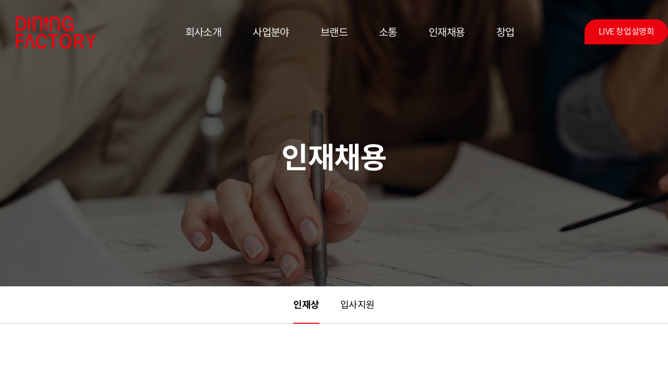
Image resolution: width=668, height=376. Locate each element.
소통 (388, 32)
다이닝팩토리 (56, 32)
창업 (505, 32)
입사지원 (357, 305)
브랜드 (334, 32)
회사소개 (203, 32)
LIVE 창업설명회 (626, 31)
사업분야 (271, 32)
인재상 (306, 305)
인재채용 (446, 32)
